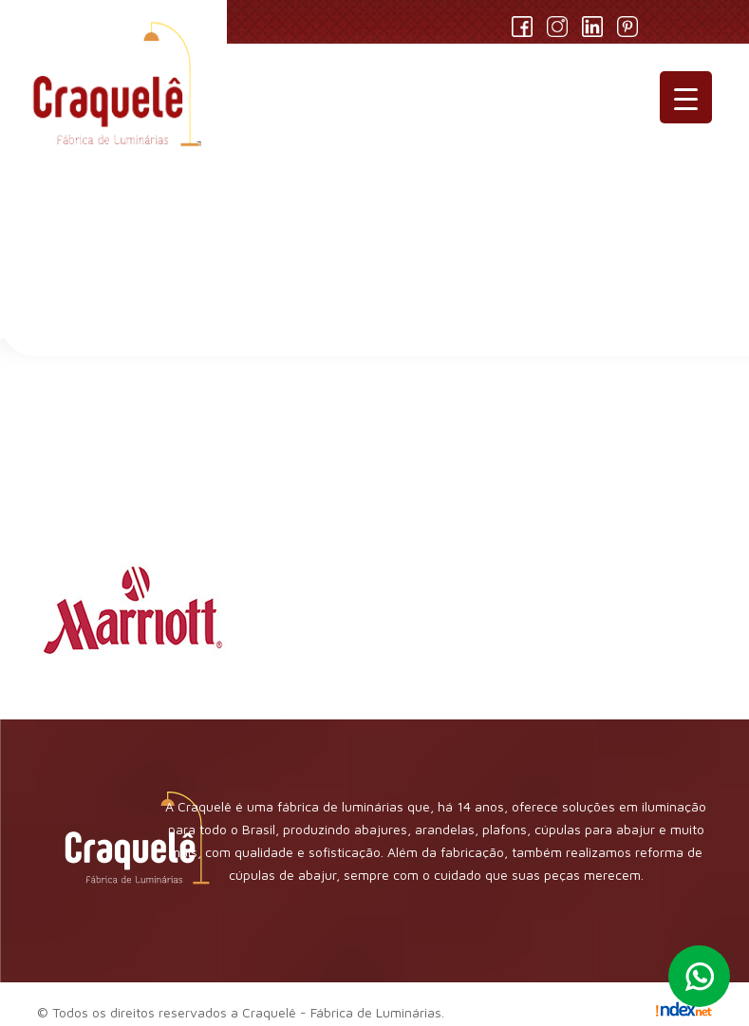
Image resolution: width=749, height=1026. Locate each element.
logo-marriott (185, 450)
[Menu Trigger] (686, 97)
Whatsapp (699, 976)
